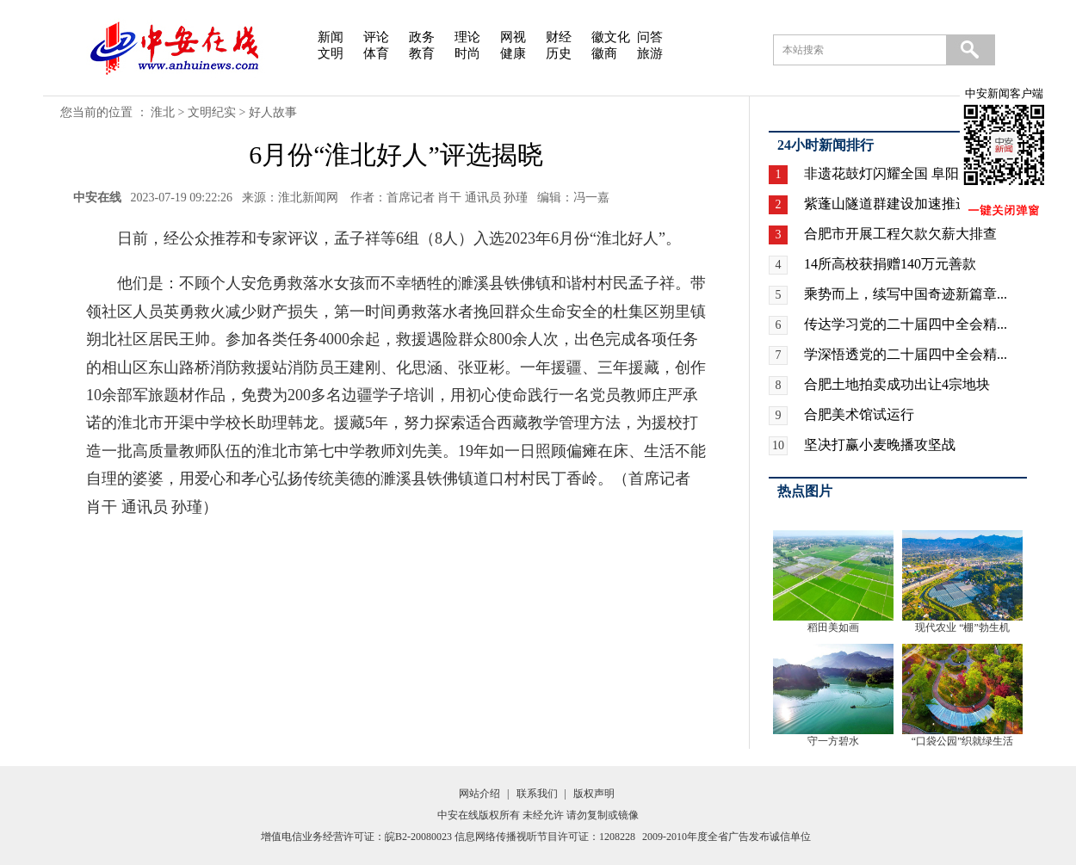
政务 (422, 37)
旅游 (650, 53)
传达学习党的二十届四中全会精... (905, 324)
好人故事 (273, 112)
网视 (513, 37)
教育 (422, 53)
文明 (330, 53)
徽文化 (610, 37)
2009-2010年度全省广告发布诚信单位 (726, 837)
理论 (467, 37)
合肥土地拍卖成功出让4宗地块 (897, 384)
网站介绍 (479, 794)
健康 (513, 53)
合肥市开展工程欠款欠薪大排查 (900, 233)
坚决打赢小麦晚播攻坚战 (879, 444)
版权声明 (594, 794)
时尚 (467, 53)
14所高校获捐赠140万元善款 (890, 263)
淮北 (163, 112)
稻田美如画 (833, 627)
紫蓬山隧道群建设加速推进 (886, 203)
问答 (650, 37)
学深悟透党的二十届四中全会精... (905, 354)
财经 (559, 37)
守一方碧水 (833, 741)
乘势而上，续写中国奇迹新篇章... (905, 294)
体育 (376, 53)
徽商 (604, 53)
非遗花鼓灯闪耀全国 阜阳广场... (900, 173)
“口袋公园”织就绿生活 (963, 741)
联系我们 (537, 794)
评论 (376, 37)
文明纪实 (212, 112)
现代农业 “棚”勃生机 (962, 627)
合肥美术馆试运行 (859, 414)
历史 (559, 53)
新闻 (330, 37)
